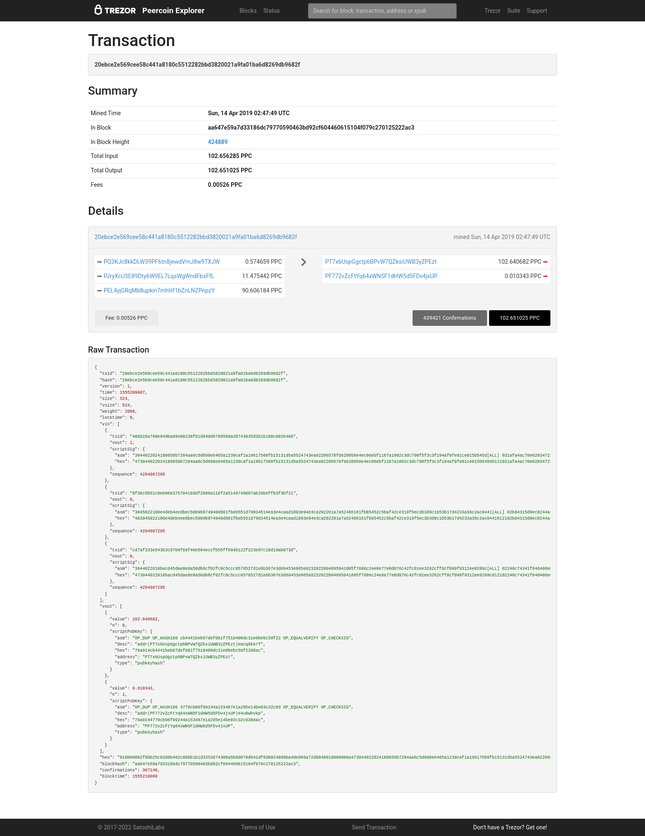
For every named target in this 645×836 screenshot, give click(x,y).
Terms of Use (258, 827)
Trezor (493, 10)
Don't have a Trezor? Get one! (510, 827)
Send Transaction (374, 827)
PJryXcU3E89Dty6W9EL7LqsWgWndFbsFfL (159, 276)
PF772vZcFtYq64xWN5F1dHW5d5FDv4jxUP (381, 276)
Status (271, 10)
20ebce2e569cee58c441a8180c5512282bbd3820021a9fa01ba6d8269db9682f (196, 237)
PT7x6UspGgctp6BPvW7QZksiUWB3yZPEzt (380, 261)
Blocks (248, 10)
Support (537, 10)
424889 (217, 142)
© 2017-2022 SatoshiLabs (131, 827)
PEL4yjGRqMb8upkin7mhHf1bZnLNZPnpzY (159, 290)
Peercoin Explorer (173, 10)
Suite (513, 10)
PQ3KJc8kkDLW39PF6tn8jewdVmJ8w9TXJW (162, 261)
